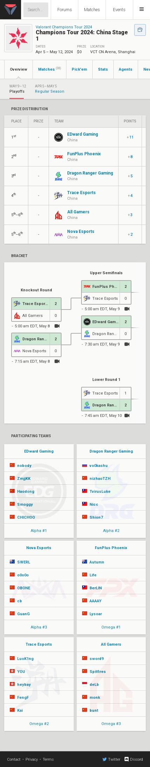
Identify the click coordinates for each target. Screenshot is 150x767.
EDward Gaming (38, 451)
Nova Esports (38, 548)
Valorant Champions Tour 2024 (64, 27)
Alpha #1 (39, 530)
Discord (133, 759)
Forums (64, 9)
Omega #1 (111, 627)
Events (119, 9)
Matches (92, 9)
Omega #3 (111, 724)
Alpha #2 (111, 530)
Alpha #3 (39, 627)
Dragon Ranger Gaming (111, 451)
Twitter (111, 759)
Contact (14, 759)
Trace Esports (39, 644)
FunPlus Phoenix (111, 548)
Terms (48, 759)
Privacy (32, 759)
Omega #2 (39, 724)
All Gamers (111, 644)
